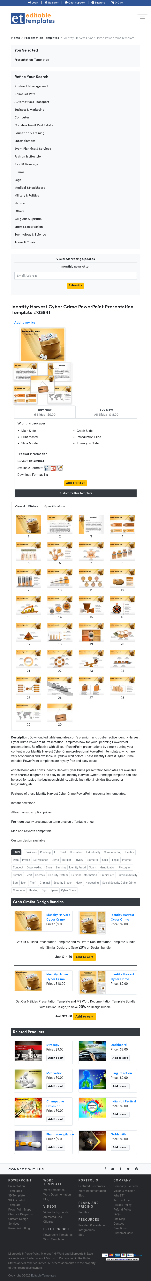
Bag (15, 882)
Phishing (45, 852)
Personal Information (84, 875)
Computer (21, 117)
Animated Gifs (52, 1217)
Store (49, 867)
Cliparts (48, 1221)
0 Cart (117, 2)
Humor (19, 172)
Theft (33, 882)
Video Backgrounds (56, 1212)
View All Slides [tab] (26, 506)
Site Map (119, 1219)
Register (52, 2)
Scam (92, 867)
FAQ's (117, 1214)
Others (19, 211)
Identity (129, 852)
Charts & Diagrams (20, 1214)
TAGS (16, 852)
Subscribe (75, 285)
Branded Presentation (93, 1225)
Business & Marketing (29, 109)
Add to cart (84, 957)
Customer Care (123, 1233)
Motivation (54, 1073)
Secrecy (40, 875)
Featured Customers (92, 1186)
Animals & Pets (24, 94)
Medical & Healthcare (29, 187)
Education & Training (29, 133)
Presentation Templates (41, 37)
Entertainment (24, 140)
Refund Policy (122, 1209)
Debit (29, 875)
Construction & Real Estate (33, 125)
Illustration (76, 852)
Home (15, 37)
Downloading (34, 867)
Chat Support (75, 2)
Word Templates (54, 1190)
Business (31, 852)
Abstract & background (31, 86)
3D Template (16, 1195)
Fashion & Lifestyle (27, 156)
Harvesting (92, 882)
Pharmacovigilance (60, 1134)
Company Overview (126, 1186)
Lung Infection (121, 1073)
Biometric (93, 859)
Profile (26, 859)
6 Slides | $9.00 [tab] (45, 412)
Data (16, 859)
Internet (127, 859)
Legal (18, 179)
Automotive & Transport (31, 101)
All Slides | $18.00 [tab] (106, 412)
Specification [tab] (54, 506)
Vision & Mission (124, 1191)
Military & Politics (26, 195)
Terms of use (122, 1200)
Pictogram (125, 867)
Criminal (45, 882)
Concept (18, 867)
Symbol (17, 875)
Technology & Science (30, 234)
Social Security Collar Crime (119, 882)
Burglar (66, 859)
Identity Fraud (77, 867)
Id (55, 852)
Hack (79, 882)
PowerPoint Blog (19, 1228)
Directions (120, 1228)
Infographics (87, 1230)
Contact (119, 1223)
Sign (44, 890)
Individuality (93, 852)
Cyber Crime (68, 890)
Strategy (52, 1044)
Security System (58, 875)
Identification (107, 867)
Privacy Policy (123, 1205)
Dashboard (119, 1044)
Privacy (79, 859)
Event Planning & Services (32, 148)
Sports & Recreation (28, 226)
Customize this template (75, 493)
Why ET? (119, 1195)
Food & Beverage (26, 164)
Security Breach (62, 882)
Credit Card (107, 875)
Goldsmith (118, 1134)
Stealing (33, 890)
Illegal (115, 859)
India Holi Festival (123, 1101)
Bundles (84, 1212)
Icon (23, 882)
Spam (54, 890)
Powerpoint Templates (58, 1235)
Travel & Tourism (26, 242)
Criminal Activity (127, 875)
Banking (61, 867)
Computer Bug (112, 852)
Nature (19, 203)
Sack (105, 859)
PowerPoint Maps (19, 1209)
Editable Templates (43, 1275)
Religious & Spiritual (28, 219)
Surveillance (41, 859)
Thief (63, 852)
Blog (81, 1235)
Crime (55, 859)
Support (98, 2)
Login (33, 2)
